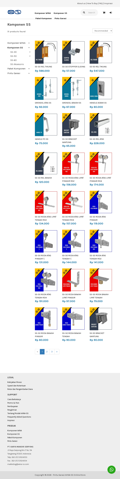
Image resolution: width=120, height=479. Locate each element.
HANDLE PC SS (41, 139)
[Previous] (37, 351)
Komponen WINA (43, 13)
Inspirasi (108, 3)
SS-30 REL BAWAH (43, 178)
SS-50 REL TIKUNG (98, 66)
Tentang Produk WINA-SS (17, 413)
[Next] (56, 351)
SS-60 (13, 60)
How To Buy (92, 3)
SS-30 (13, 52)
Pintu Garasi (60, 18)
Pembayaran (12, 406)
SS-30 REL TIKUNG (43, 66)
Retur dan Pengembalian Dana (20, 389)
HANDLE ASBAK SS (98, 103)
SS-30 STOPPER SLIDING (73, 66)
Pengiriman (12, 410)
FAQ (101, 3)
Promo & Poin (13, 403)
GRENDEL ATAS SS (43, 103)
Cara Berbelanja (14, 399)
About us (81, 3)
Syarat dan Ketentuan (16, 386)
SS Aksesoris (17, 64)
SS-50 (13, 56)
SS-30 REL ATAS (97, 139)
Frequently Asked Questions (19, 417)
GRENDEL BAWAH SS (71, 103)
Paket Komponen (43, 18)
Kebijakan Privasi (14, 382)
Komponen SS (60, 13)
